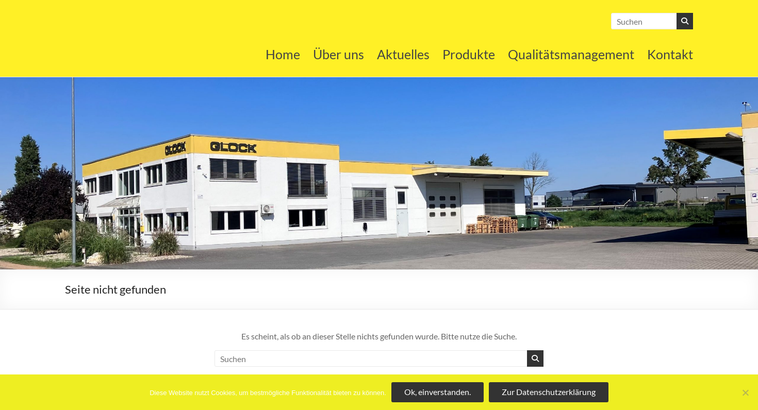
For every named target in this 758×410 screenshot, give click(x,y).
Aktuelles (403, 54)
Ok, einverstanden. (437, 392)
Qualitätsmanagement (571, 54)
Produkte (468, 54)
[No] (745, 392)
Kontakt (670, 54)
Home (283, 54)
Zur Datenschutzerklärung (549, 392)
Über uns (338, 54)
